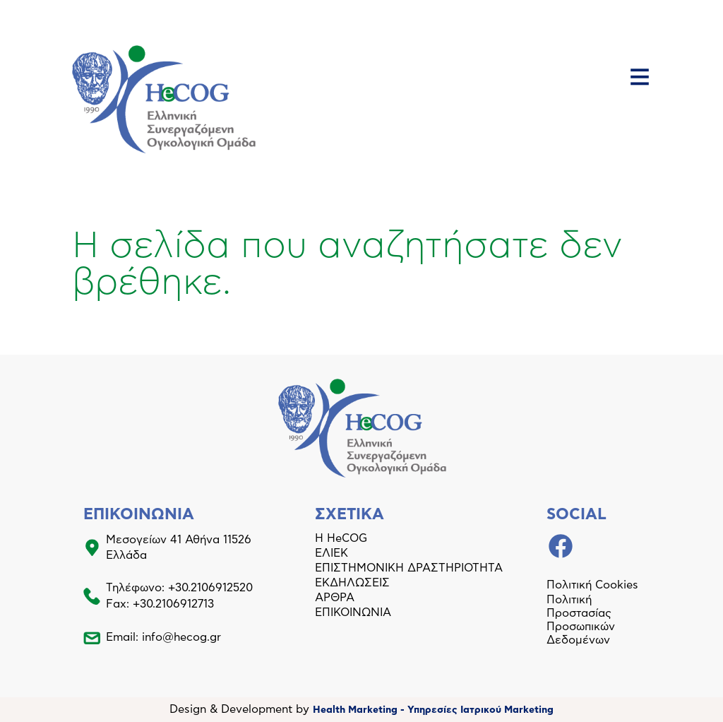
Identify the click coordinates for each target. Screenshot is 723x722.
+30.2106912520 (210, 587)
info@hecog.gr (181, 637)
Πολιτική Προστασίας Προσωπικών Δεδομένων (580, 620)
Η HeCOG (341, 538)
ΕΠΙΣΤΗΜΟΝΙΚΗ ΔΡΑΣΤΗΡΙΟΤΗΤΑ (409, 568)
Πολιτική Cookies (592, 585)
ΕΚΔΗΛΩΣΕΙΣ (352, 582)
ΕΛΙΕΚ (331, 553)
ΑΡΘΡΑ (334, 597)
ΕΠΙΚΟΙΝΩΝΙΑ (353, 612)
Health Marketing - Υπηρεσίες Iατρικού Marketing (433, 710)
